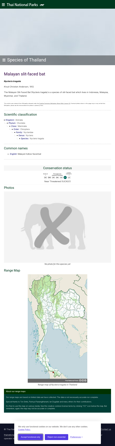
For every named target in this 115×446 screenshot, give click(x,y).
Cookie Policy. (24, 430)
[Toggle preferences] (76, 437)
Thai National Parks (26, 5)
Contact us (106, 429)
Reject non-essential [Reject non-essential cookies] (56, 437)
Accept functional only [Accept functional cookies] (30, 437)
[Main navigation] (3, 4)
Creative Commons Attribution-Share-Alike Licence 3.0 (54, 103)
